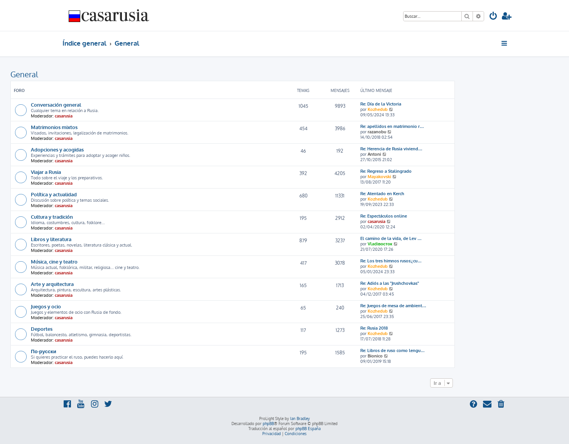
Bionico (375, 356)
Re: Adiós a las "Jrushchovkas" (389, 283)
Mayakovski (379, 176)
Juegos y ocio (46, 306)
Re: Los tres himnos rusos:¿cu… (391, 261)
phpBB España (308, 428)
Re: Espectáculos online (383, 216)
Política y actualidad (54, 194)
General (24, 74)
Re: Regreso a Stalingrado (386, 171)
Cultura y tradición (52, 216)
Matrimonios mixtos (54, 127)
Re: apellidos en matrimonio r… (392, 126)
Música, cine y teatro (54, 261)
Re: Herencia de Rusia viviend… (391, 148)
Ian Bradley (300, 418)
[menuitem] (493, 17)
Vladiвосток (380, 244)
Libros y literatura (51, 239)
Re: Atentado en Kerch (382, 193)
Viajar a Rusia (46, 171)
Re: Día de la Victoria (380, 104)
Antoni (374, 154)
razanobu (377, 131)
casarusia (64, 116)
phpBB (268, 423)
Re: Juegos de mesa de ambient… (393, 305)
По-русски (43, 351)
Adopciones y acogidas (57, 149)
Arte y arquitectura (52, 284)
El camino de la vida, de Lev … (391, 238)
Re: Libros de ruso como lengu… (392, 350)
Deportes (41, 328)
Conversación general (56, 104)
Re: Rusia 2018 (374, 328)
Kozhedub (378, 109)
